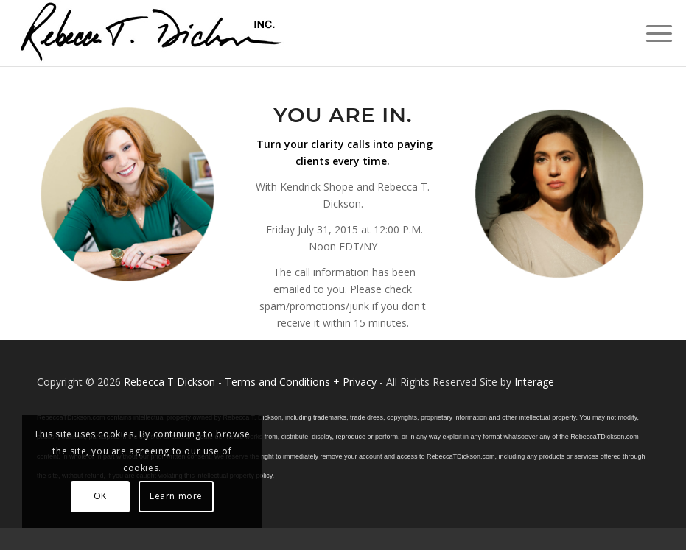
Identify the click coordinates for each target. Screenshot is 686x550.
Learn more (176, 496)
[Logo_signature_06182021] (152, 33)
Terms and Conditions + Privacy (301, 382)
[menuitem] (651, 33)
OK (100, 496)
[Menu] (651, 33)
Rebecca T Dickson (169, 382)
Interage (534, 382)
